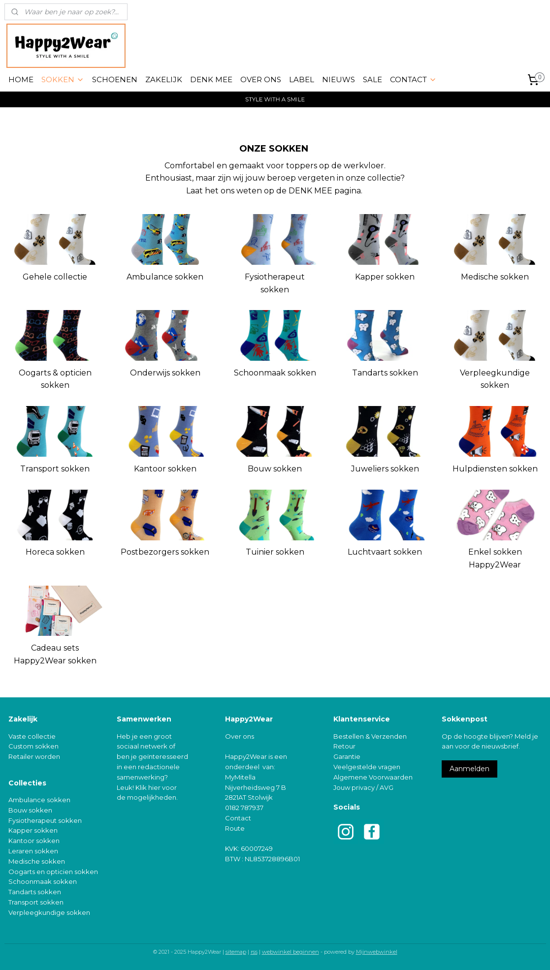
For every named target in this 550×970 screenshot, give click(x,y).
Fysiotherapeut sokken (275, 283)
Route (235, 828)
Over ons (239, 736)
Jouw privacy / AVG (363, 787)
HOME (20, 79)
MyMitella (240, 777)
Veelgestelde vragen (366, 767)
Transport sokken (55, 468)
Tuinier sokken (275, 552)
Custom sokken (33, 746)
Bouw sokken (275, 468)
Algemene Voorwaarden (373, 777)
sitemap (236, 951)
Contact (238, 818)
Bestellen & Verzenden (370, 736)
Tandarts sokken (385, 372)
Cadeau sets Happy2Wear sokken (55, 654)
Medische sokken (495, 277)
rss (254, 951)
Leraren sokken (33, 851)
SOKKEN (62, 79)
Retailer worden (34, 756)
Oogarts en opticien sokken (53, 872)
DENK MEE (211, 79)
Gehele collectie (55, 277)
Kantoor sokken (165, 468)
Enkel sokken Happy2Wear (495, 558)
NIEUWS (338, 79)
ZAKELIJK (163, 79)
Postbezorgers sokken (165, 552)
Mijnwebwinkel (376, 951)
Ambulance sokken (165, 277)
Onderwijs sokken (165, 372)
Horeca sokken (55, 552)
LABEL (301, 79)
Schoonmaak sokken (275, 372)
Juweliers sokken (385, 468)
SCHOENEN (114, 79)
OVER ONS (260, 79)
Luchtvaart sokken (385, 552)
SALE (372, 79)
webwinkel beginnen (290, 951)
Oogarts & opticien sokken (55, 379)
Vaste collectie (32, 736)
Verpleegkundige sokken (495, 379)
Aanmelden (469, 768)
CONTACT (413, 79)
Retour (344, 746)
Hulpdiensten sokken (495, 468)
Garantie (346, 756)
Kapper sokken (385, 277)
